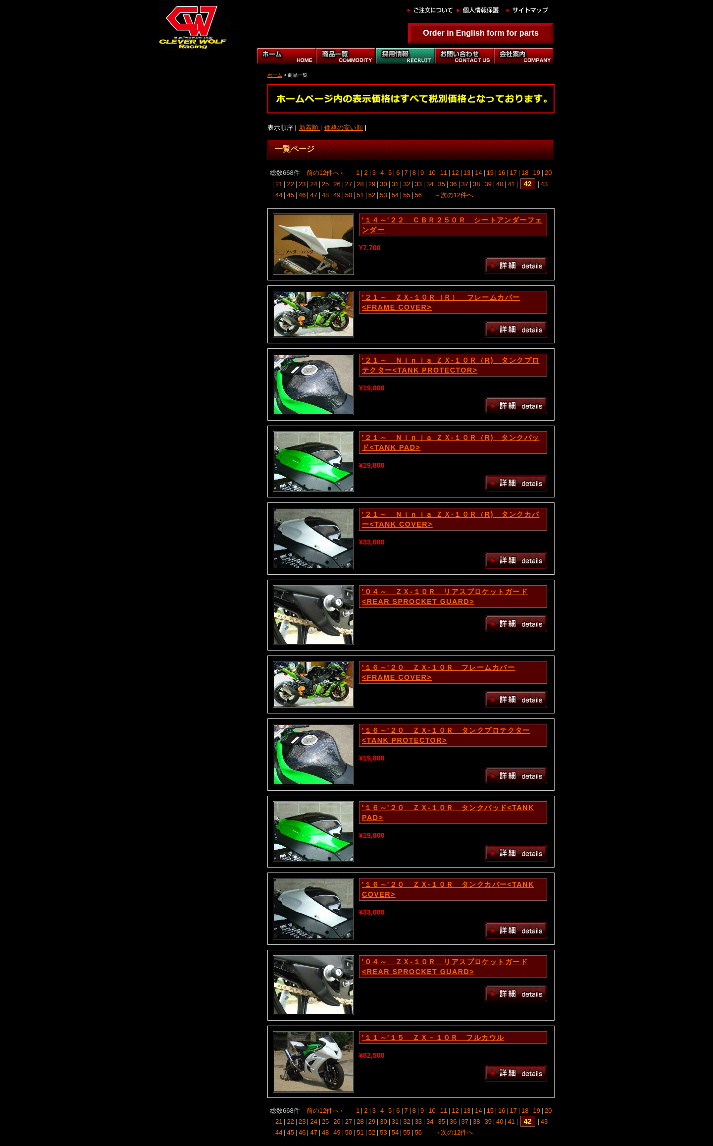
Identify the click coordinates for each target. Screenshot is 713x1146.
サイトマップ (529, 10)
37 (464, 184)
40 (499, 184)
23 (302, 184)
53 (383, 195)
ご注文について (430, 10)
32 (406, 184)
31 (395, 184)
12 (455, 172)
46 (302, 195)
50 (348, 195)
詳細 (516, 265)
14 (478, 172)
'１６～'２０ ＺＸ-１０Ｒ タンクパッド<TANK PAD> (448, 812)
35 (441, 184)
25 (325, 184)
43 (544, 184)
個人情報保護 (479, 10)
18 (524, 172)
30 (383, 184)
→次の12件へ (453, 195)
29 (371, 184)
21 (278, 184)
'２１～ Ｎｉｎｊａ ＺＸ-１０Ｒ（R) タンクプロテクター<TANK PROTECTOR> (450, 365)
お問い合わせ (464, 56)
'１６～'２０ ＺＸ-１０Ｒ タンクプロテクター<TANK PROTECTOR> (446, 735)
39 (487, 184)
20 (548, 172)
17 (513, 172)
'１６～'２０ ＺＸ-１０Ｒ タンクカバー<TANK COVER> (448, 889)
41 (511, 184)
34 (429, 184)
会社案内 (524, 56)
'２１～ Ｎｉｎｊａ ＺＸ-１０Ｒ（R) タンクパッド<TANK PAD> (450, 442)
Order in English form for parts (481, 33)
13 (466, 172)
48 (325, 195)
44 (278, 195)
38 (476, 184)
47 (313, 195)
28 (359, 184)
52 (371, 195)
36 (453, 184)
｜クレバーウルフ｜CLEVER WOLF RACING (191, 25)
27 (348, 184)
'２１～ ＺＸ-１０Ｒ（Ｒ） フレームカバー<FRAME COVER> (441, 302)
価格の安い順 (343, 127)
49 (336, 195)
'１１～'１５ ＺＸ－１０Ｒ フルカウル (433, 1037)
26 (336, 184)
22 (290, 184)
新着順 (309, 127)
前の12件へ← (326, 172)
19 (536, 172)
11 (443, 172)
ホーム (286, 56)
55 (406, 195)
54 (395, 195)
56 (418, 195)
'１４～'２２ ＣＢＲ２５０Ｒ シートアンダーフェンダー (452, 225)
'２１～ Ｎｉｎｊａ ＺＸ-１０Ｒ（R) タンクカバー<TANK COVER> (450, 519)
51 (359, 195)
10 (431, 172)
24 (313, 184)
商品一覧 (345, 56)
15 (490, 172)
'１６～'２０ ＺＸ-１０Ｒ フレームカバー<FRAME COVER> (438, 672)
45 (290, 195)
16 (501, 172)
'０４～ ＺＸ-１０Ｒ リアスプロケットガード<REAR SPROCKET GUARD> (445, 596)
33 (418, 184)
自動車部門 (405, 56)
